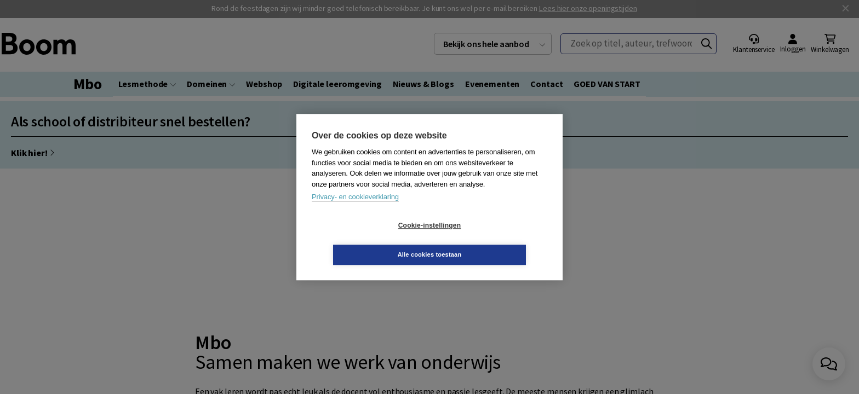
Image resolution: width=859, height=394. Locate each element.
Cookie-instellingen (364, 240)
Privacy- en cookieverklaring (355, 211)
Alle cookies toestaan (495, 239)
